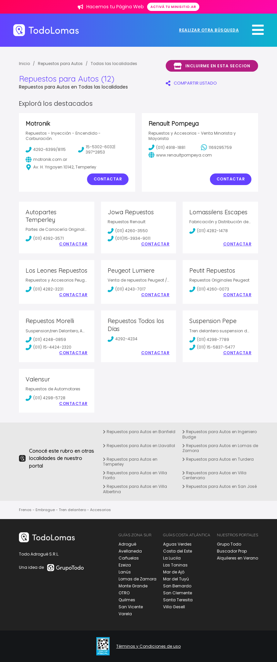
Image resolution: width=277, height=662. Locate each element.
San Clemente (177, 593)
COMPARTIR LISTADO (191, 83)
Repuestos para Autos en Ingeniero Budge (219, 434)
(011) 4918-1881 (166, 147)
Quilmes (127, 600)
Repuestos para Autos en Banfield (139, 431)
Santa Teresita (178, 600)
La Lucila (172, 558)
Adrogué (127, 544)
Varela (125, 614)
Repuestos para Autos (60, 63)
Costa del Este (177, 551)
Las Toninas (175, 565)
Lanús (125, 572)
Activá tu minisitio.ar (173, 6)
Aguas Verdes (177, 544)
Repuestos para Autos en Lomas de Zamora (220, 448)
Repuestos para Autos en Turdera (218, 459)
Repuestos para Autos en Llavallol (139, 445)
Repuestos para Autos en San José (219, 486)
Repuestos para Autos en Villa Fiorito (135, 475)
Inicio (24, 63)
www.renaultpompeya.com (180, 155)
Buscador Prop (232, 551)
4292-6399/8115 (46, 150)
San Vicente (131, 607)
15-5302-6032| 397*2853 (96, 149)
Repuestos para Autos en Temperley (130, 461)
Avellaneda (130, 551)
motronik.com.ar (46, 160)
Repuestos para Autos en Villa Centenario (214, 475)
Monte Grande (133, 586)
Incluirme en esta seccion (212, 66)
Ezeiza (125, 565)
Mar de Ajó (173, 572)
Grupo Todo (229, 544)
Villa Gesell (174, 607)
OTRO (124, 593)
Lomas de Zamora (137, 579)
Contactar (108, 179)
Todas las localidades (114, 63)
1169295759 (216, 147)
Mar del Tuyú (176, 579)
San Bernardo (177, 586)
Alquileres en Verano (237, 558)
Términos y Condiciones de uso (148, 646)
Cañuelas (129, 558)
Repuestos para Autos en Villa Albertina (135, 489)
